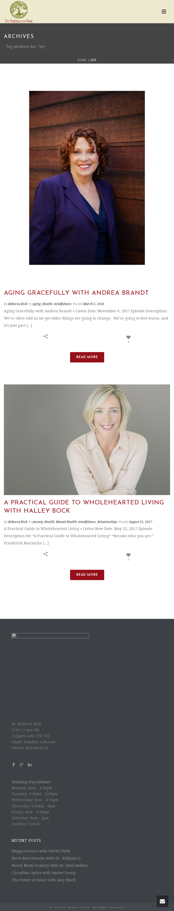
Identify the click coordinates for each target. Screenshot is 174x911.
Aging (36, 304)
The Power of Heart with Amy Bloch (44, 880)
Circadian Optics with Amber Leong (44, 873)
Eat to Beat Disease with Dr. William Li (46, 858)
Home (82, 60)
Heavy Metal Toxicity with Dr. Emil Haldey (50, 865)
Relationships (107, 522)
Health (47, 304)
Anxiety (37, 522)
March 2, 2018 (93, 304)
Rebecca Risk (17, 304)
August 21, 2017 (140, 522)
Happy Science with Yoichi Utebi (41, 851)
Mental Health (66, 522)
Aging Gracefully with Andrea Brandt (76, 293)
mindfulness (63, 304)
